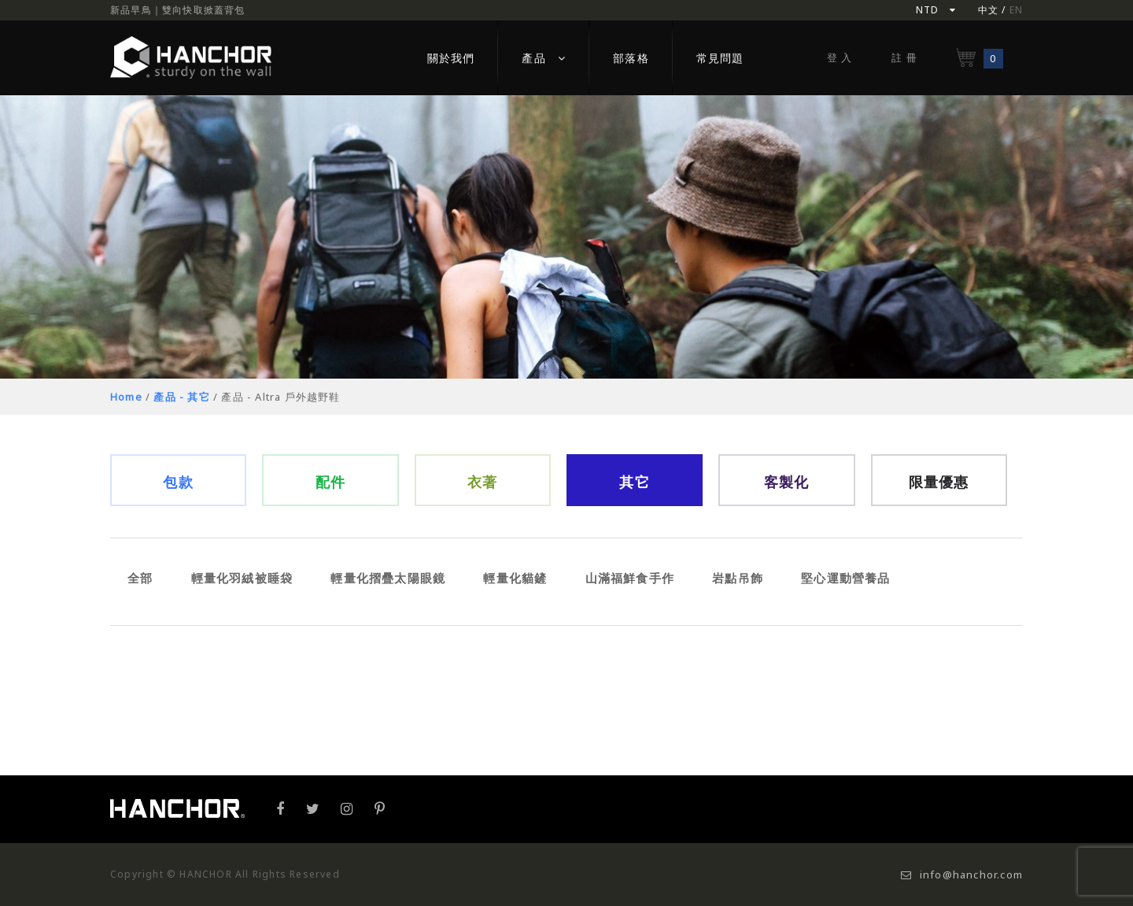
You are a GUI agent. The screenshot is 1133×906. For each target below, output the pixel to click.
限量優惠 (939, 481)
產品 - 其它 (181, 397)
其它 (634, 481)
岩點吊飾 (737, 578)
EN (1016, 10)
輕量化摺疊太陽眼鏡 (387, 578)
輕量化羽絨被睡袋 (242, 578)
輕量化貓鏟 (515, 578)
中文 (988, 10)
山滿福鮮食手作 (629, 578)
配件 (330, 481)
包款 (178, 481)
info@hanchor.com (962, 874)
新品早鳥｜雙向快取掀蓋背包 (177, 10)
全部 (140, 578)
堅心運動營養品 (845, 578)
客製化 (787, 481)
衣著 (482, 481)
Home (126, 397)
